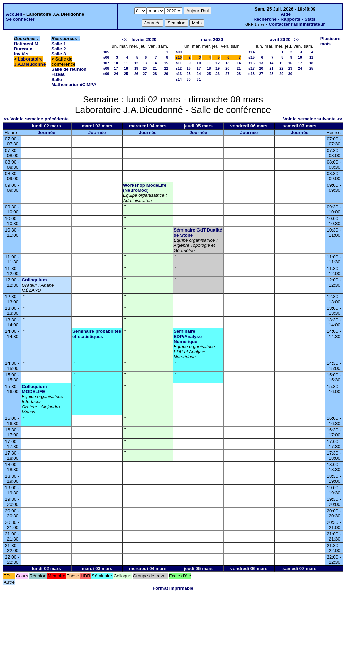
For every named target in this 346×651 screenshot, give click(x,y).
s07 (106, 63)
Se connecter (20, 19)
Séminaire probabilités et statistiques (96, 334)
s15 (251, 57)
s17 (251, 68)
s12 (179, 68)
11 (126, 63)
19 (136, 68)
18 (126, 68)
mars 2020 (212, 39)
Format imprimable (173, 588)
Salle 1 (58, 43)
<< (124, 39)
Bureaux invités (23, 51)
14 (155, 63)
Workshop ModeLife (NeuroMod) (144, 188)
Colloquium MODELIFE (34, 389)
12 (136, 63)
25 (126, 74)
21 (155, 68)
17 (116, 68)
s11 (179, 63)
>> (296, 39)
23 (189, 74)
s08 (106, 68)
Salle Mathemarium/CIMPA (73, 82)
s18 (251, 74)
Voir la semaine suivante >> (312, 118)
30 (189, 79)
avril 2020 (280, 39)
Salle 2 (58, 48)
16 (189, 68)
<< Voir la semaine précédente (36, 118)
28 (155, 74)
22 (166, 68)
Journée (46, 132)
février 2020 (143, 39)
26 (136, 74)
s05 (106, 52)
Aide (286, 14)
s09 (106, 74)
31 (199, 79)
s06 (106, 57)
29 (166, 74)
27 (145, 74)
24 (116, 74)
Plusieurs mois (330, 41)
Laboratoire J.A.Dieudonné (30, 61)
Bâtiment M (26, 43)
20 (145, 68)
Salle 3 (58, 53)
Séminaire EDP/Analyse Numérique (188, 336)
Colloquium (34, 279)
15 (166, 63)
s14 (179, 79)
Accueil (14, 14)
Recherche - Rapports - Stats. (285, 19)
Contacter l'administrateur (297, 24)
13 (145, 63)
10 (116, 63)
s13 (179, 74)
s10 (179, 57)
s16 (251, 63)
